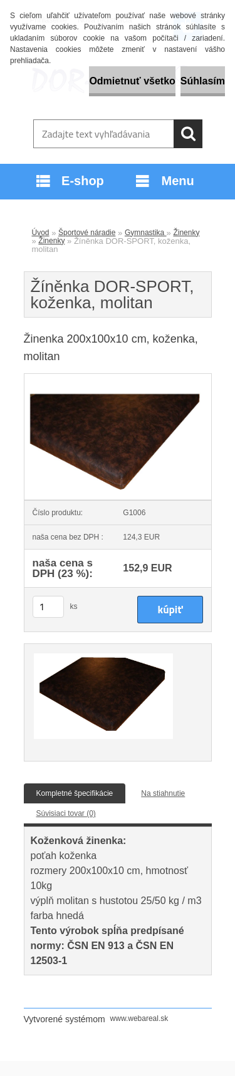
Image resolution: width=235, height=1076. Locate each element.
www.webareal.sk (139, 1018)
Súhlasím (202, 81)
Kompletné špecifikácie (74, 793)
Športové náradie (86, 232)
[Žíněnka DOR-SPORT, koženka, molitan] (117, 377)
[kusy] (48, 607)
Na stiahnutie (163, 793)
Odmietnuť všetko (132, 81)
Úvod (41, 232)
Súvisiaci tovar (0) (66, 813)
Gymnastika (146, 232)
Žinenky (186, 232)
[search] (188, 133)
